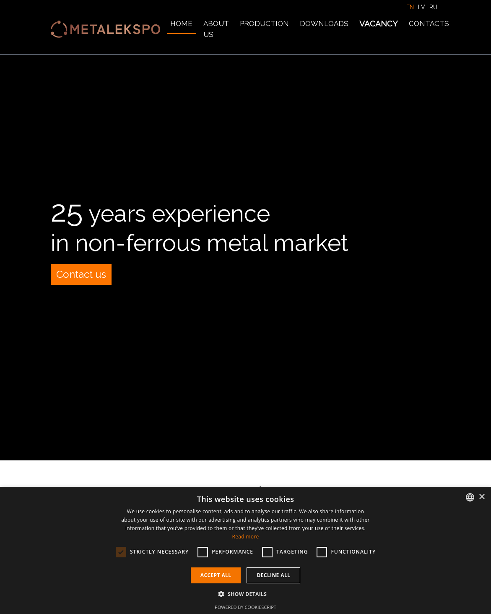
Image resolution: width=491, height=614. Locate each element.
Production (264, 23)
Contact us (81, 274)
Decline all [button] (273, 575)
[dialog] (245, 550)
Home (181, 23)
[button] (245, 594)
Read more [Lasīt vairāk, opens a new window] (245, 536)
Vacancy (378, 23)
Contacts (429, 23)
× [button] (481, 497)
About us (216, 29)
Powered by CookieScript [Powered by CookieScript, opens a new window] (245, 607)
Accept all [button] (215, 575)
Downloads (324, 23)
